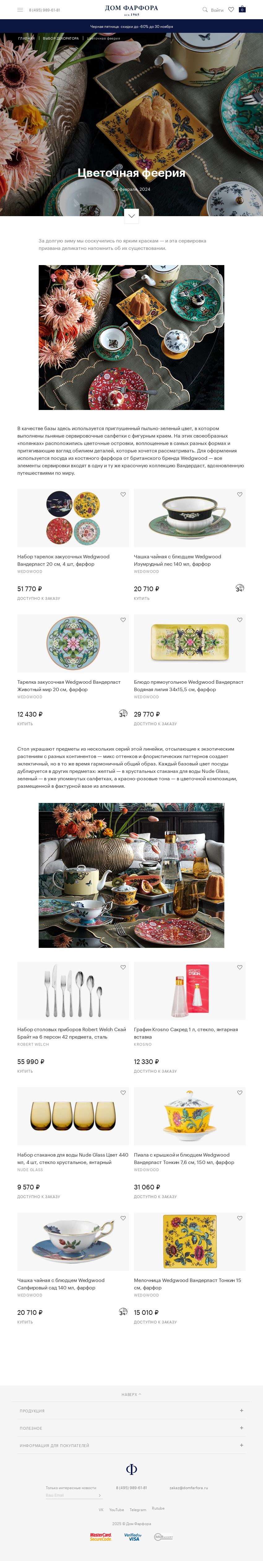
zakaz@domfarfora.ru (189, 1487)
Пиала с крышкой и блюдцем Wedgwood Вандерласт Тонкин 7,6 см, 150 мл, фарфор (184, 1157)
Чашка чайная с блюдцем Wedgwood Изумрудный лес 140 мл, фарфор (177, 559)
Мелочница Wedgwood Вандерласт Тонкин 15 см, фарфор (187, 1283)
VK (101, 1509)
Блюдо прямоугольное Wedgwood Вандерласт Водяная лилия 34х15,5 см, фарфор (189, 685)
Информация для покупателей (54, 1445)
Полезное (31, 1428)
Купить (141, 598)
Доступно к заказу (38, 598)
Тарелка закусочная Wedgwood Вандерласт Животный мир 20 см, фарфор (69, 685)
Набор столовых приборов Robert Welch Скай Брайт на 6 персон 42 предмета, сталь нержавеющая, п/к (71, 1032)
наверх (131, 1394)
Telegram (138, 1509)
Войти (217, 9)
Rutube (158, 1508)
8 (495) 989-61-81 (44, 9)
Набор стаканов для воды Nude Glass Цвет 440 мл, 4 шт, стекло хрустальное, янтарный (72, 1157)
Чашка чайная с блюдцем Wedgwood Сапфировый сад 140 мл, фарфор (61, 1283)
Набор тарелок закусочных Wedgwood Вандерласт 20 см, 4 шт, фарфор (63, 559)
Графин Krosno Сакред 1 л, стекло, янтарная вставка (186, 1032)
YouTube (116, 1509)
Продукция (32, 1410)
